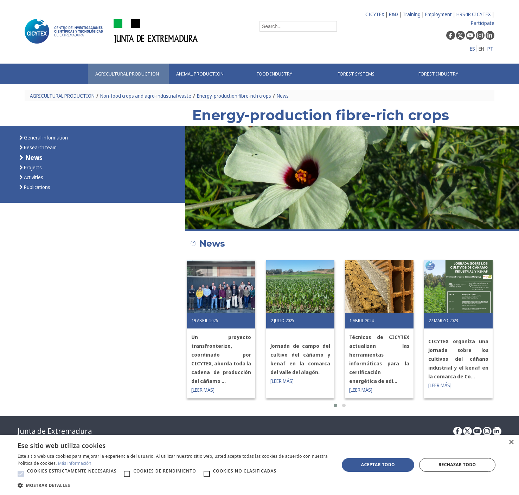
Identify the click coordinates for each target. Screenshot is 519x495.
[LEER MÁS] (202, 389)
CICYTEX (374, 14)
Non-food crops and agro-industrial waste (145, 95)
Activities (33, 177)
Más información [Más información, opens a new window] (74, 463)
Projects (32, 167)
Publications (36, 187)
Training (412, 14)
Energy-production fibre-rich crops (234, 95)
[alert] (259, 465)
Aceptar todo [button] (378, 465)
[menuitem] (128, 74)
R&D (393, 14)
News (283, 95)
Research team (40, 147)
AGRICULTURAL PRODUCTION (62, 95)
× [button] (511, 442)
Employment (438, 14)
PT (490, 48)
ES (472, 48)
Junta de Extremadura (55, 431)
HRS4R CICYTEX (473, 14)
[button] (335, 405)
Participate (482, 23)
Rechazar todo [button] (457, 465)
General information (45, 137)
